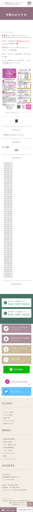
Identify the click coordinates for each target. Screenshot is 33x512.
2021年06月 (8, 217)
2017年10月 (8, 276)
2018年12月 (8, 260)
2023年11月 (8, 170)
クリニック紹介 (9, 412)
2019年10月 (8, 241)
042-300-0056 (15, 487)
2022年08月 (8, 192)
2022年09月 (8, 190)
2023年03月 (8, 179)
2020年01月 (8, 235)
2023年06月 (8, 176)
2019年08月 (8, 245)
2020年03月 (8, 232)
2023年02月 (8, 181)
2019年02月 (8, 256)
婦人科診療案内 (9, 447)
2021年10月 (8, 209)
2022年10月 (8, 189)
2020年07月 (8, 230)
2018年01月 (8, 275)
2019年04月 (8, 252)
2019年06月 (8, 248)
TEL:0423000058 (20, 490)
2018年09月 (8, 263)
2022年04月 (8, 200)
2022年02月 (8, 204)
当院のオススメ (9, 423)
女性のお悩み (8, 442)
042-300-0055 (13, 485)
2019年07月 (8, 247)
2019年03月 (8, 254)
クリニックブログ (9, 420)
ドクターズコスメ (9, 453)
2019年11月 (8, 239)
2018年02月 (8, 273)
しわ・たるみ (8, 450)
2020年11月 (8, 224)
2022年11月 (8, 187)
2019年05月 (8, 250)
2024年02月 (8, 164)
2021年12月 (8, 207)
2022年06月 (8, 196)
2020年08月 (8, 228)
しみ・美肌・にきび (10, 444)
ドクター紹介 (8, 415)
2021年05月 (8, 219)
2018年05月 (8, 267)
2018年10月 (8, 262)
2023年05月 (8, 177)
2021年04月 (8, 220)
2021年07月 (8, 215)
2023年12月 (8, 168)
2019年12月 (8, 237)
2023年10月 (8, 172)
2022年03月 (8, 202)
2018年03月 (8, 271)
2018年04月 (8, 269)
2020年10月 (8, 226)
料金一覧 (7, 418)
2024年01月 (8, 166)
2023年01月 (8, 183)
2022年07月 (8, 194)
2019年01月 (8, 258)
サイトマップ (7, 499)
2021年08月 (8, 213)
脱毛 (5, 456)
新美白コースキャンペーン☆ (14, 35)
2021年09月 (8, 211)
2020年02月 (8, 233)
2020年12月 (8, 222)
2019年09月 (8, 243)
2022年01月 (8, 205)
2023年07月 (8, 174)
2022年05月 (8, 198)
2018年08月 (8, 265)
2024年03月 (8, 162)
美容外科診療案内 (9, 439)
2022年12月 (8, 185)
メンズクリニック (9, 459)
